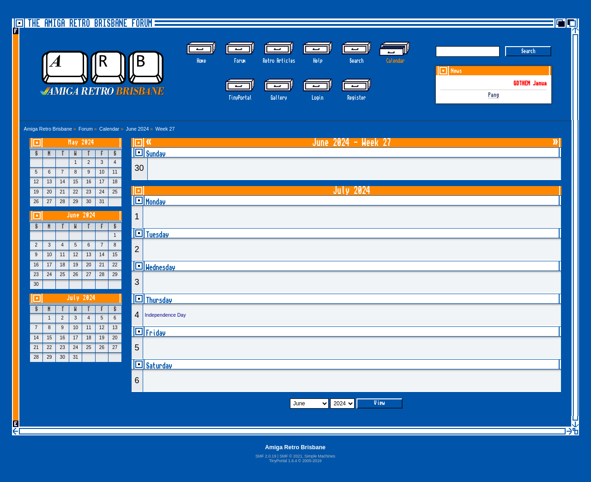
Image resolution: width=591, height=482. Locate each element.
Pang (493, 95)
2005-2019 (312, 460)
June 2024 (81, 215)
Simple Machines (319, 456)
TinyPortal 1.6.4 (283, 460)
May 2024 (81, 142)
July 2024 (81, 298)
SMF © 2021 (290, 456)
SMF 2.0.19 (265, 456)
